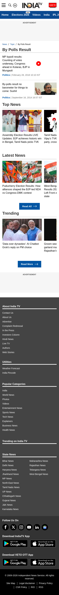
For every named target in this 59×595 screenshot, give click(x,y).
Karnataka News (10, 509)
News (4, 44)
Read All (29, 206)
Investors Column (11, 335)
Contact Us (7, 313)
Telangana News (38, 469)
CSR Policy (21, 587)
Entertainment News (12, 408)
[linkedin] (37, 527)
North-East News (10, 483)
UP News (6, 491)
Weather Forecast (11, 368)
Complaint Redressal (12, 326)
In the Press (8, 330)
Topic (12, 44)
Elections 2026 (20, 14)
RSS (41, 587)
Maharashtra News (39, 461)
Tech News (7, 417)
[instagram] (21, 527)
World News (8, 395)
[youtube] (29, 527)
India (47, 14)
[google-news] (45, 527)
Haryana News (9, 469)
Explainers (7, 421)
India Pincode (9, 373)
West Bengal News (39, 474)
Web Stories (8, 352)
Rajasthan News (38, 465)
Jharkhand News (10, 474)
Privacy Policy (46, 583)
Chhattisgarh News (11, 496)
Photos (5, 399)
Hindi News (8, 339)
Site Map (10, 583)
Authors (6, 348)
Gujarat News (9, 500)
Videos (36, 14)
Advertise (6, 321)
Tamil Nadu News (11, 487)
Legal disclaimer (27, 583)
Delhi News (8, 465)
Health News (8, 430)
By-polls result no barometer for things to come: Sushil (15, 87)
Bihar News (8, 461)
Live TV (6, 343)
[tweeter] (13, 527)
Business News (9, 425)
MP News (7, 478)
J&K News (7, 505)
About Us (6, 317)
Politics (6, 75)
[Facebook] (5, 527)
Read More (29, 264)
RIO (33, 587)
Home (5, 14)
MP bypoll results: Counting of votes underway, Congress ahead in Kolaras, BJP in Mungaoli (16, 63)
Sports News (8, 412)
